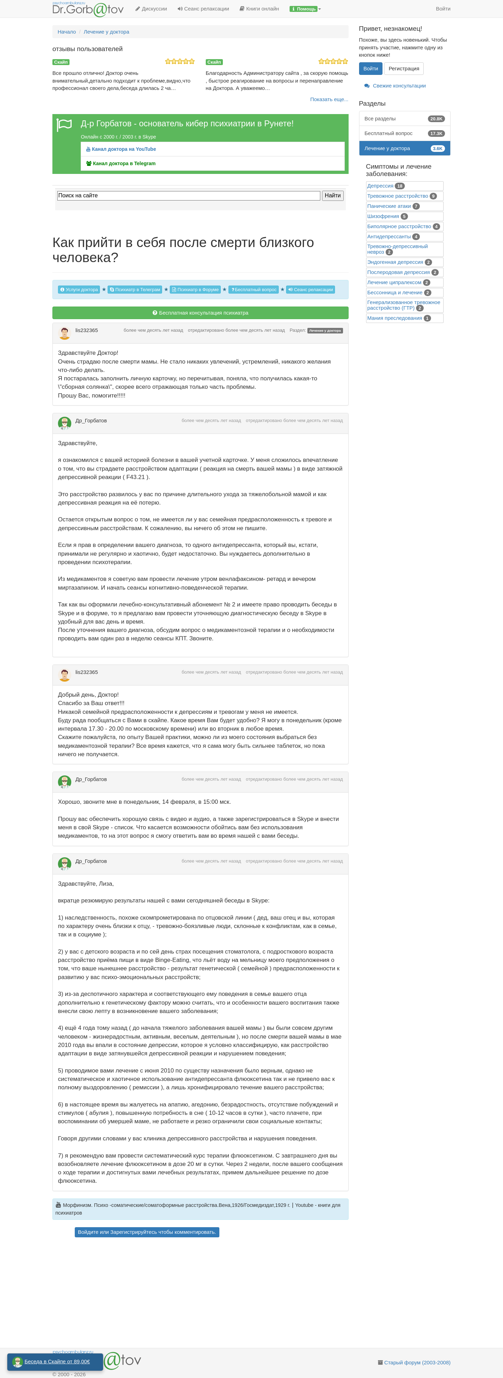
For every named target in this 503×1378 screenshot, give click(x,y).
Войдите (88, 1232)
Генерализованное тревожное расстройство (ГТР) (403, 305)
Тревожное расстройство (397, 196)
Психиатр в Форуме (195, 289)
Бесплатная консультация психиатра (200, 313)
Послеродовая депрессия (398, 272)
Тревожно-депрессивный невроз (397, 249)
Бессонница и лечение (395, 292)
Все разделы (405, 118)
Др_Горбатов (91, 420)
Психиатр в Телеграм (135, 289)
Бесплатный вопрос (254, 289)
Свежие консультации (395, 86)
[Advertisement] (213, 1294)
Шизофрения (383, 216)
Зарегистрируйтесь (133, 1232)
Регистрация (404, 68)
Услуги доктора (79, 289)
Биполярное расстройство (399, 226)
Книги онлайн (259, 9)
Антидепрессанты (389, 236)
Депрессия (380, 186)
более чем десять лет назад (153, 330)
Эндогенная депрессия (395, 262)
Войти (443, 9)
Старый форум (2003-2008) (417, 1362)
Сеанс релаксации (203, 9)
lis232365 (86, 330)
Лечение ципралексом (394, 282)
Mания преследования (394, 318)
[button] (305, 8)
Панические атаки (389, 206)
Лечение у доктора (325, 330)
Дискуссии (151, 9)
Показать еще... (329, 99)
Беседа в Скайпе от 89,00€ (57, 1361)
